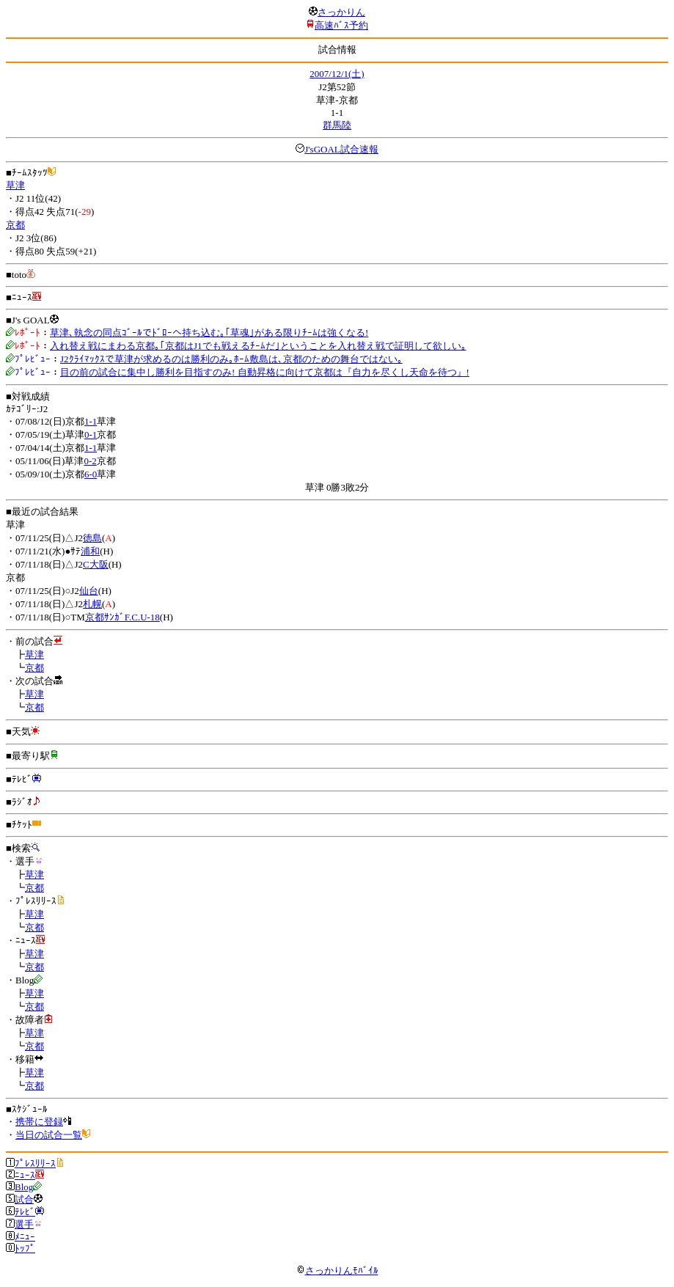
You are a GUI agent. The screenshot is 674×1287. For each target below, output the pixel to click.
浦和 (90, 551)
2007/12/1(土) (336, 73)
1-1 (90, 421)
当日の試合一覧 (48, 1134)
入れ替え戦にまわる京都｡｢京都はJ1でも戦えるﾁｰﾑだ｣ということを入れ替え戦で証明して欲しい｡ (258, 345)
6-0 (90, 474)
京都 (15, 224)
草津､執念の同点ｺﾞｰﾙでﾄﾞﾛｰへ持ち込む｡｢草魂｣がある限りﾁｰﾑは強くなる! (209, 332)
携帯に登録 (39, 1121)
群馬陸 (337, 125)
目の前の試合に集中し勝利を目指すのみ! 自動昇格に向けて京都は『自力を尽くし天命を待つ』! (264, 372)
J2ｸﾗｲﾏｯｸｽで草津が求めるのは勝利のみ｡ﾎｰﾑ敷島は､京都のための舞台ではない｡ (231, 358)
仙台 (88, 590)
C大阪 (96, 564)
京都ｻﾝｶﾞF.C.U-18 (122, 617)
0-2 (90, 460)
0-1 (90, 434)
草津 (15, 185)
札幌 (92, 603)
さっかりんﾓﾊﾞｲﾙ (337, 1270)
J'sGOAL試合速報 (341, 149)
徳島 (92, 537)
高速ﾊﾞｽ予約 (341, 25)
